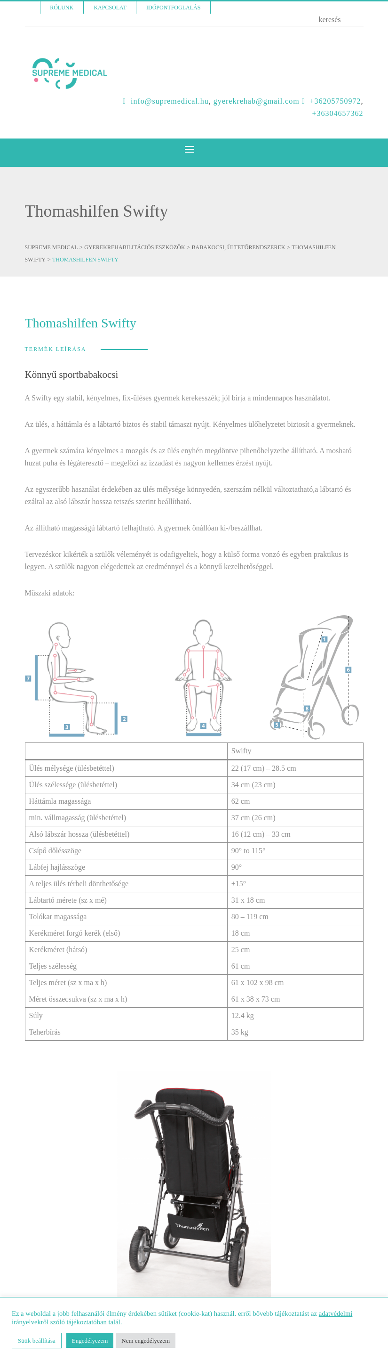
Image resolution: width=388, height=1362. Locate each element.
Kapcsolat (110, 7)
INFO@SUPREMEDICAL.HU (170, 101)
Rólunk (61, 7)
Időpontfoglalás (173, 7)
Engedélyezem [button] (90, 1340)
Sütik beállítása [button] (36, 1340)
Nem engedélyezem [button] (145, 1340)
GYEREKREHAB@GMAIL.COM (257, 101)
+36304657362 (337, 113)
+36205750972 (335, 101)
